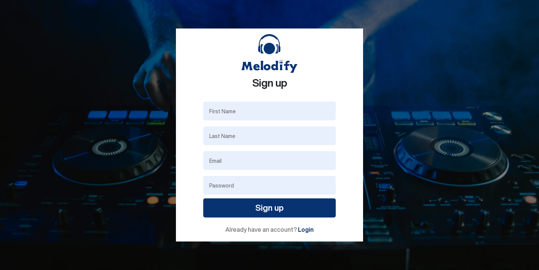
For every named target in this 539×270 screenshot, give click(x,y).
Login (306, 229)
